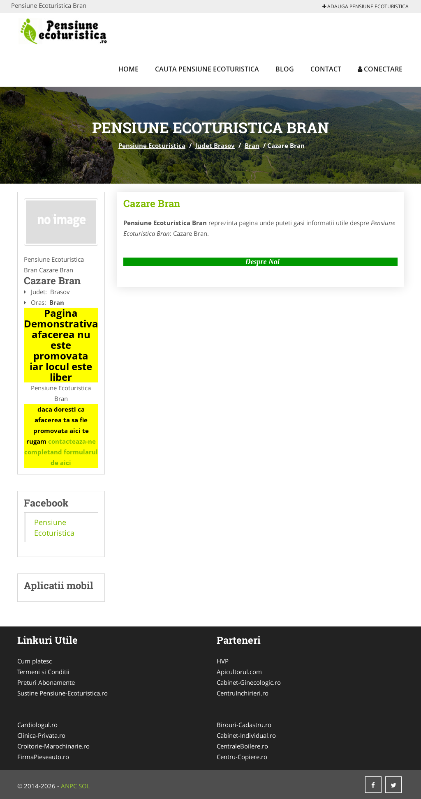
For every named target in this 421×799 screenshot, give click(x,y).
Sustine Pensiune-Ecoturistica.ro (62, 693)
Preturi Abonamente (46, 682)
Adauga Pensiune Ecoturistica (365, 6)
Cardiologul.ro (37, 725)
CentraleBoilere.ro (242, 746)
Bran (252, 145)
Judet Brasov (215, 145)
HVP (223, 661)
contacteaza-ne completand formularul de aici (61, 452)
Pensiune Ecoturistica (151, 145)
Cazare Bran (151, 203)
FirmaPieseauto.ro (43, 757)
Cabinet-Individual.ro (246, 735)
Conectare (380, 69)
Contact (325, 69)
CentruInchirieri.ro (242, 693)
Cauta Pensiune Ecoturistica (207, 69)
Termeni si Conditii (43, 672)
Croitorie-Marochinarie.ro (53, 746)
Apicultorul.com (239, 672)
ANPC (69, 786)
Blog (284, 69)
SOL (84, 786)
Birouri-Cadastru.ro (244, 725)
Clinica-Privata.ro (41, 735)
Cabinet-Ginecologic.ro (249, 682)
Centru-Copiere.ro (242, 757)
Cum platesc (34, 661)
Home (128, 69)
